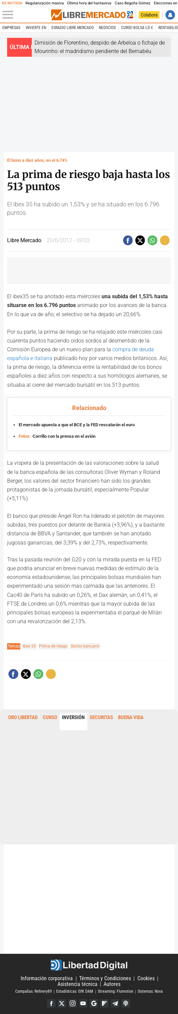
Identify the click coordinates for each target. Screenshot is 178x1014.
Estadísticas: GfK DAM (74, 991)
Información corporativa (47, 978)
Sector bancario (85, 646)
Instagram (72, 1003)
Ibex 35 (29, 646)
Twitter (62, 1003)
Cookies (146, 978)
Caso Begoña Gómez (132, 3)
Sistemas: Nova (150, 991)
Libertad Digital (89, 965)
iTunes (125, 1003)
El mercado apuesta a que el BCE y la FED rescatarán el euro (77, 424)
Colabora (149, 15)
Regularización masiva (44, 3)
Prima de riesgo (53, 646)
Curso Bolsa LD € (137, 27)
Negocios (107, 27)
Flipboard (104, 1003)
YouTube (83, 1003)
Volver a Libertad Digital (129, 15)
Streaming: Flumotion (115, 991)
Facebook (51, 1003)
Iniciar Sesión (170, 15)
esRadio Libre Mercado (72, 27)
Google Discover (94, 1003)
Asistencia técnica (77, 984)
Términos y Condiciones (105, 978)
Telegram (115, 1003)
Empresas (11, 27)
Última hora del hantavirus (89, 3)
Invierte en (36, 27)
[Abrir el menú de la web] (26, 15)
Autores (112, 984)
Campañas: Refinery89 (33, 991)
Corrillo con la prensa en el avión (57, 435)
